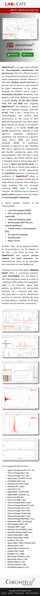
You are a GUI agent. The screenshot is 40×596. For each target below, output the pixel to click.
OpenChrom (8, 67)
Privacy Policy (19, 593)
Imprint (10, 593)
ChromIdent (13, 276)
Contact (3, 593)
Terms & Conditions (32, 593)
